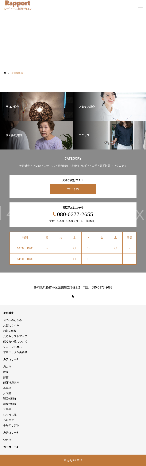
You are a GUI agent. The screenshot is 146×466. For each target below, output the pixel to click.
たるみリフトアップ (15, 336)
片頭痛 (7, 393)
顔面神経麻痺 (11, 382)
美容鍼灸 (8, 312)
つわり (7, 439)
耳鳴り (7, 387)
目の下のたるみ (12, 320)
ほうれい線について (15, 341)
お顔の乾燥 (10, 330)
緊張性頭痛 (10, 398)
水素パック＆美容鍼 (15, 352)
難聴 (6, 377)
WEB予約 (73, 189)
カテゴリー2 (10, 359)
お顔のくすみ (11, 325)
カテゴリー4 (10, 446)
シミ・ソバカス (12, 346)
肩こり (7, 366)
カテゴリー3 (10, 432)
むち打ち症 (10, 414)
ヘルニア (8, 419)
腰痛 (6, 371)
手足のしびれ (11, 425)
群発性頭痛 (10, 403)
